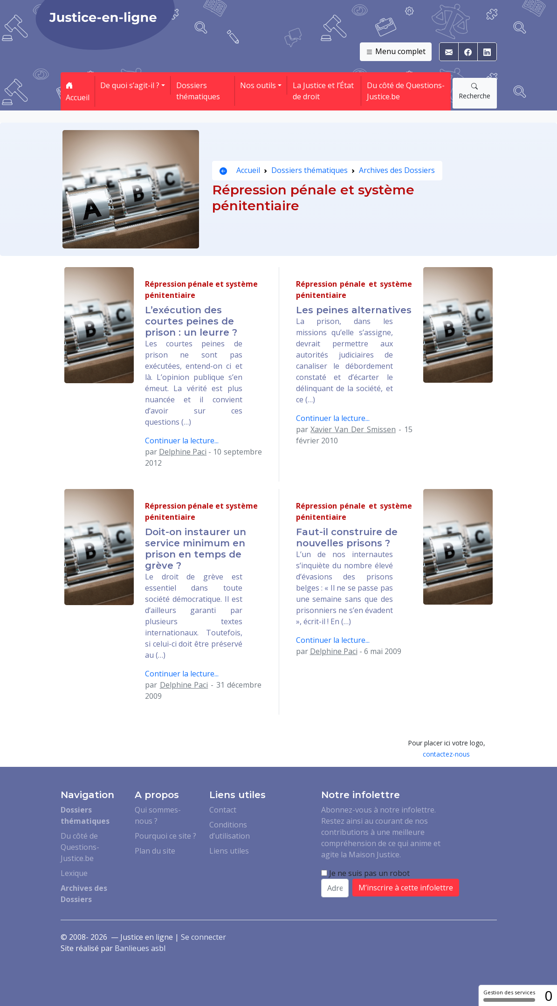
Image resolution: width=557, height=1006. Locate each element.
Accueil (77, 91)
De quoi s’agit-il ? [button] (129, 85)
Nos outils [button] (258, 85)
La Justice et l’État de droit (323, 91)
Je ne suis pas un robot (365, 873)
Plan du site (155, 851)
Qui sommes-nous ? (158, 815)
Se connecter (203, 937)
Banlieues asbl (140, 948)
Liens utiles (229, 851)
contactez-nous (446, 754)
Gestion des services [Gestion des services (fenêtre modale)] (509, 995)
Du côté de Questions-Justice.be (406, 91)
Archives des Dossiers (397, 170)
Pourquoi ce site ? (165, 836)
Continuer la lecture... (182, 440)
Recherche (474, 91)
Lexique (74, 873)
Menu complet (396, 51)
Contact (222, 810)
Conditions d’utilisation (229, 830)
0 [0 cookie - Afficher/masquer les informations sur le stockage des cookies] (548, 995)
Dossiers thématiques (198, 91)
